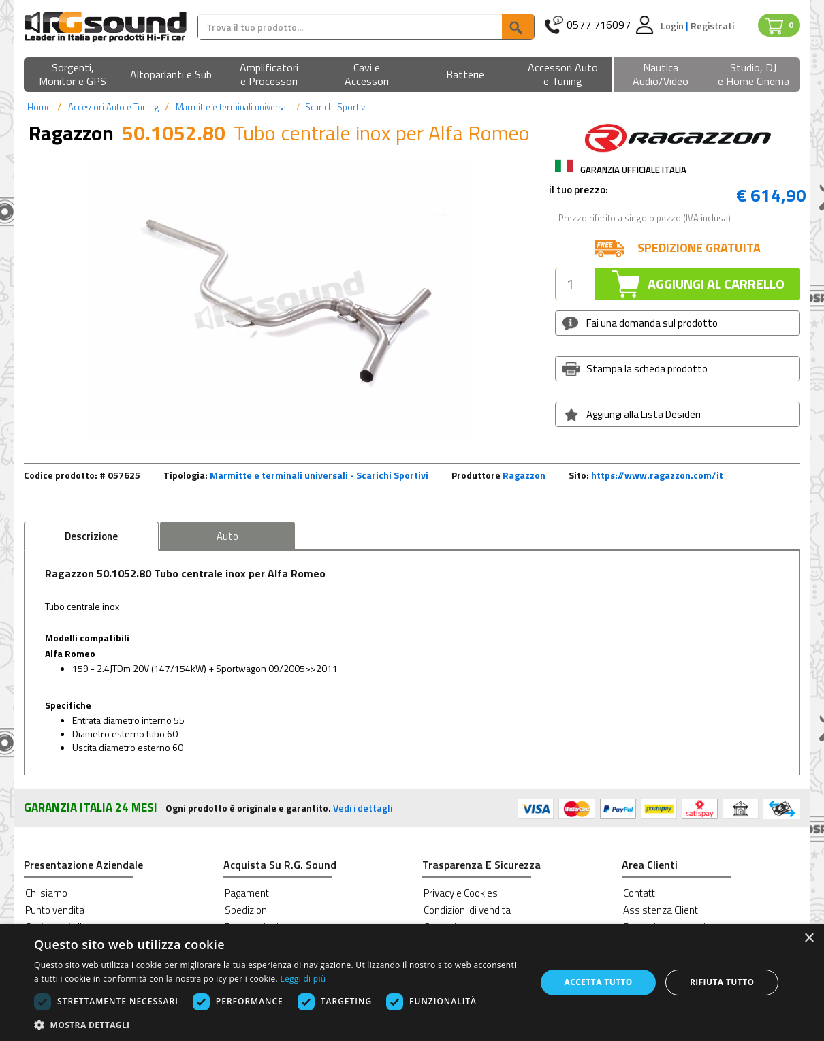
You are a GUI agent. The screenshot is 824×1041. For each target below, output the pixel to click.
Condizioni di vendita (467, 910)
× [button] (809, 938)
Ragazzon (524, 475)
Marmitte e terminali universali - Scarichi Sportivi (319, 475)
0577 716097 (599, 25)
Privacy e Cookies (461, 893)
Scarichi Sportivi (336, 107)
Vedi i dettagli (362, 808)
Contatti (640, 893)
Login (673, 25)
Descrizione (91, 536)
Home (39, 107)
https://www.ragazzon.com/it (657, 475)
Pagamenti (248, 893)
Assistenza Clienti (661, 910)
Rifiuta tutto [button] (722, 982)
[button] (73, 75)
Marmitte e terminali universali (233, 107)
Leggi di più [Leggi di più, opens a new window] (303, 978)
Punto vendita (54, 910)
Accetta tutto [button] (599, 982)
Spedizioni (247, 910)
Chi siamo (46, 893)
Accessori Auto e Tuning (113, 107)
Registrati (712, 25)
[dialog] (412, 982)
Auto (227, 536)
